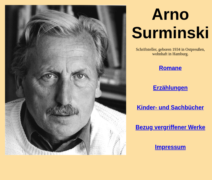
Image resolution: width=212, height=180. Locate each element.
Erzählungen (170, 87)
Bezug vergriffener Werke (170, 127)
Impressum (170, 147)
